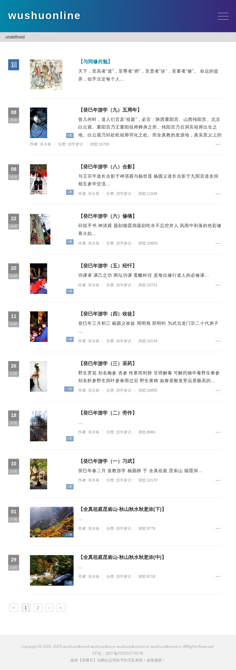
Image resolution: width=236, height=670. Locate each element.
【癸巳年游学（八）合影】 (105, 166)
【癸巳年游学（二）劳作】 (105, 411)
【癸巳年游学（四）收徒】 (105, 314)
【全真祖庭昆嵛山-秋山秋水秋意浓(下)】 (120, 507)
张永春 (45, 144)
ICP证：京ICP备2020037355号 (118, 651)
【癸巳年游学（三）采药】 (105, 362)
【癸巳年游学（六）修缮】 (105, 216)
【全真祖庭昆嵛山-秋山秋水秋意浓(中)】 (120, 555)
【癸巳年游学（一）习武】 (105, 459)
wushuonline (46, 16)
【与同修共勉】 (93, 62)
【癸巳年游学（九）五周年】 (108, 110)
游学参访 (75, 144)
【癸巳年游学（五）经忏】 (105, 266)
